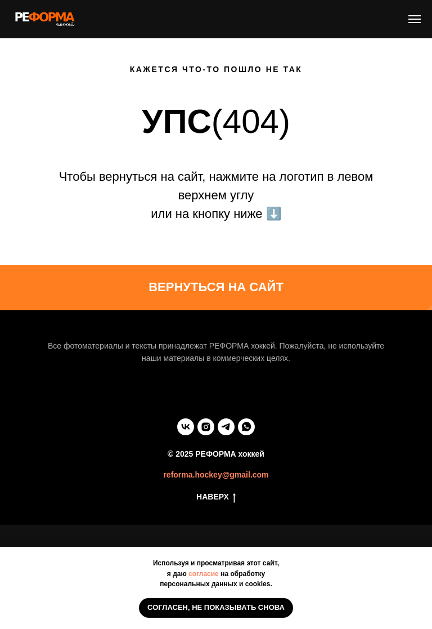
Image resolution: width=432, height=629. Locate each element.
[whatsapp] (246, 426)
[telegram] (226, 426)
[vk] (185, 426)
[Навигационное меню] (414, 19)
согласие (203, 574)
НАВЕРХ (216, 497)
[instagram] (205, 426)
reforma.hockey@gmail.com (215, 474)
